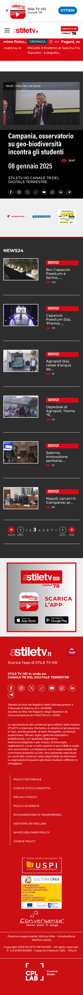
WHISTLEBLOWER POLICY (32, 832)
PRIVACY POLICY (25, 797)
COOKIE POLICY (25, 841)
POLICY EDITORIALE (27, 779)
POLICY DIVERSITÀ (26, 805)
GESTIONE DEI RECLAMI (30, 823)
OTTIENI (68, 10)
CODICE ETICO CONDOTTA (32, 788)
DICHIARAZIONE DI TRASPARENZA (38, 814)
